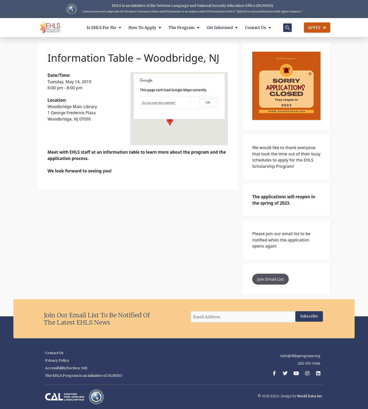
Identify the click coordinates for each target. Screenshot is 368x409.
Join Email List (270, 279)
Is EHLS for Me (104, 27)
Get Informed (222, 27)
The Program (183, 27)
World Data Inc (309, 396)
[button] (170, 121)
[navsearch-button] (287, 27)
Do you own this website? (158, 103)
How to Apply (144, 27)
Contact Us (258, 27)
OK (208, 102)
